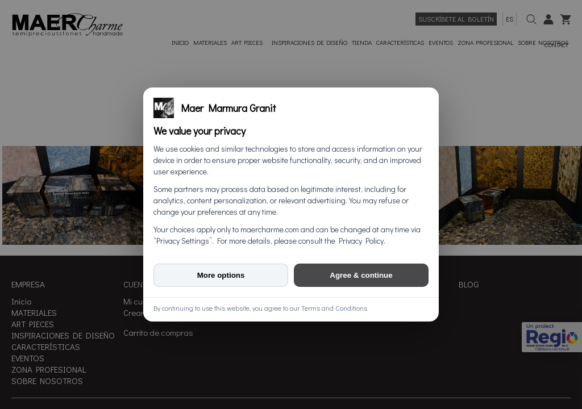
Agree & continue (361, 275)
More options (221, 275)
